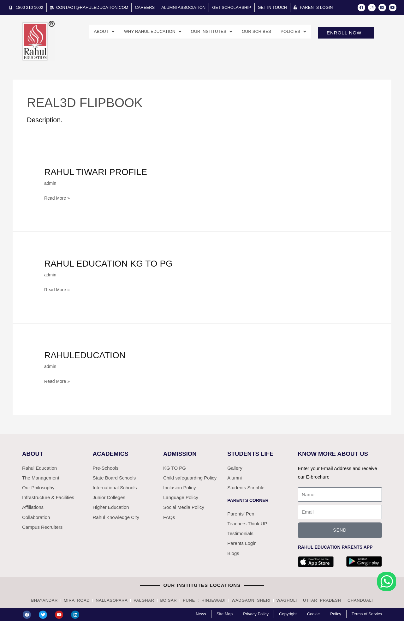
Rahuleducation (87, 354)
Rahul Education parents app (335, 546)
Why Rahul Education (140, 31)
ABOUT (33, 452)
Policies (292, 31)
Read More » (58, 197)
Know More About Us (335, 452)
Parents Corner (247, 501)
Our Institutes (204, 31)
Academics (112, 452)
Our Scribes (252, 31)
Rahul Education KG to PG (113, 263)
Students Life (252, 452)
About (88, 31)
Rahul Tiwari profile (99, 171)
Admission (181, 452)
